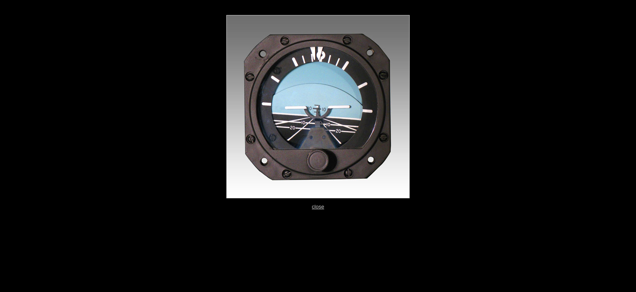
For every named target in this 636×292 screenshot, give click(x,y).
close (318, 207)
